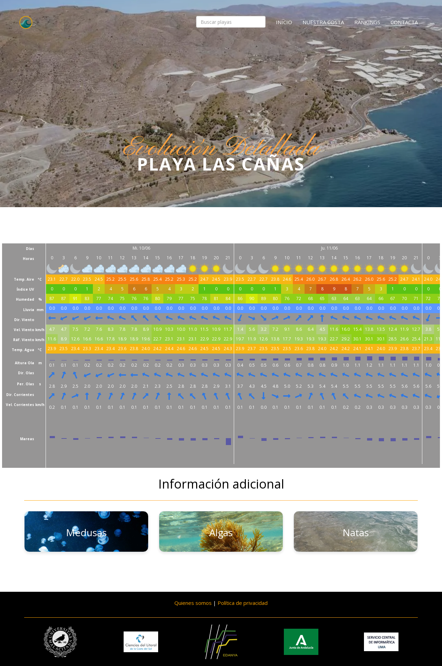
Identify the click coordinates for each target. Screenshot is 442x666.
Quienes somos (193, 602)
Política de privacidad (243, 602)
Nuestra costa (323, 22)
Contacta (404, 22)
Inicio (284, 22)
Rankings (367, 22)
